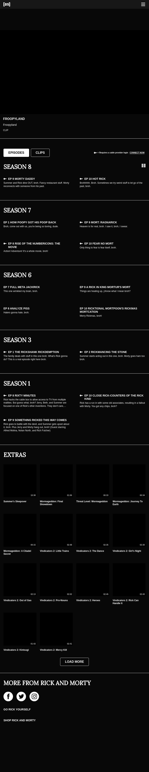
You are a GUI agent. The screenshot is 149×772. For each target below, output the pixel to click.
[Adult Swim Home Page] (11, 4)
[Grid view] (144, 165)
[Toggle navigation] (143, 4)
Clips (40, 152)
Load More (74, 661)
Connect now (137, 153)
